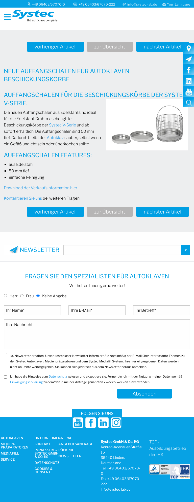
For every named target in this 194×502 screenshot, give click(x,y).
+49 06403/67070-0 (48, 4)
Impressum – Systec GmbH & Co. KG (47, 453)
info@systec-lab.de (142, 4)
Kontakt (43, 444)
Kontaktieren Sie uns (23, 198)
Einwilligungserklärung (26, 382)
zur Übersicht (109, 47)
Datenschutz (58, 376)
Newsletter (69, 456)
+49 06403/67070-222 (97, 4)
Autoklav (55, 137)
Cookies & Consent (44, 470)
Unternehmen (48, 438)
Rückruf (66, 450)
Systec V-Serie (62, 125)
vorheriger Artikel (55, 47)
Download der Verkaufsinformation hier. (41, 188)
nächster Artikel (162, 47)
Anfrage (66, 438)
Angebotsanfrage (75, 444)
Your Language (178, 4)
